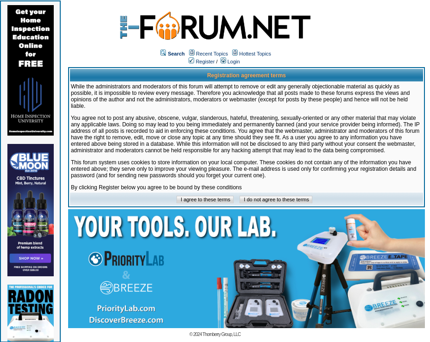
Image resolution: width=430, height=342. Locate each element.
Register (202, 61)
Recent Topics (212, 53)
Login (230, 61)
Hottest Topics (255, 53)
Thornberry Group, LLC (221, 334)
